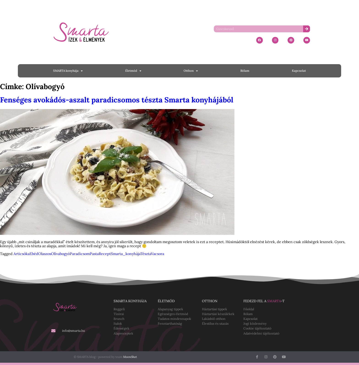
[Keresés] (306, 28)
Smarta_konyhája (125, 253)
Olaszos (44, 253)
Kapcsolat (299, 71)
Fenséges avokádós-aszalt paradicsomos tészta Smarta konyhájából (116, 99)
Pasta (94, 253)
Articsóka (22, 253)
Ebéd (34, 253)
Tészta (145, 253)
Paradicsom (80, 253)
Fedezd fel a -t (264, 301)
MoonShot (130, 357)
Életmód (133, 71)
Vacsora (157, 253)
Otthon (191, 71)
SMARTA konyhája (68, 71)
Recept (105, 253)
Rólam (244, 71)
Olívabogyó (60, 253)
